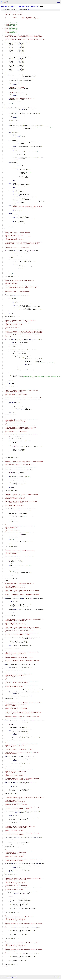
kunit (2, 6)
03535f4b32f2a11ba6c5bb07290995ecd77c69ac (22, 6)
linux (6, 6)
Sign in (58, 2)
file (28, 9)
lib (38, 6)
